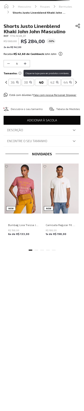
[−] (8, 63)
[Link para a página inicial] (6, 6)
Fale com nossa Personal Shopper (54, 94)
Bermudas (65, 6)
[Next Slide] (76, 77)
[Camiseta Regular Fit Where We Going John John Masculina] (60, 204)
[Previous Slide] (6, 77)
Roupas (45, 6)
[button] (15, 82)
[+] (25, 63)
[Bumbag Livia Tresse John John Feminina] (22, 204)
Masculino (24, 6)
